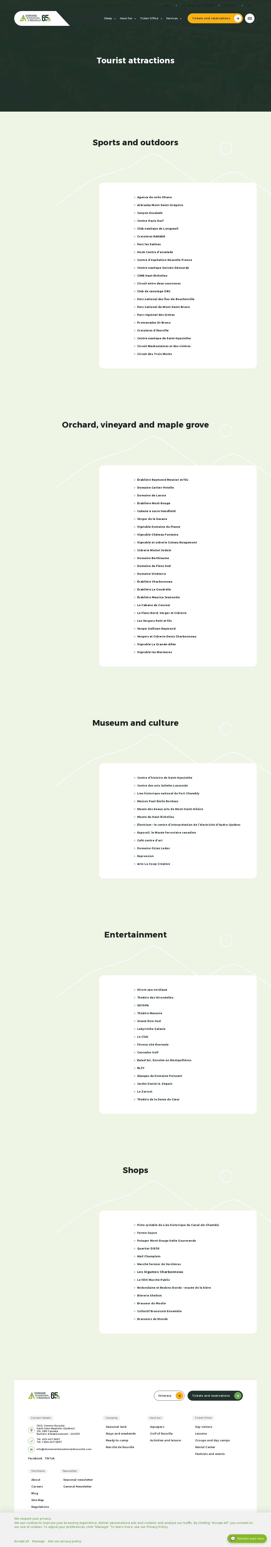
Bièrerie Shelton (149, 1295)
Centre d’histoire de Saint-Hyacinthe (164, 777)
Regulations (40, 1506)
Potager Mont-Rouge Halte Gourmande (166, 1240)
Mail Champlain (149, 1256)
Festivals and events (210, 1454)
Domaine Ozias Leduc (153, 848)
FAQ (168, 5)
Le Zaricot (144, 1091)
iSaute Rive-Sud (149, 1021)
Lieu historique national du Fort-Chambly (168, 793)
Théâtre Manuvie (149, 1013)
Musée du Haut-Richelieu (155, 817)
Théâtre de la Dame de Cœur (158, 1099)
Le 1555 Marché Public (153, 1279)
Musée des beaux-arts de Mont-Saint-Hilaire (170, 809)
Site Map (37, 1500)
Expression (145, 856)
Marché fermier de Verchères (159, 1264)
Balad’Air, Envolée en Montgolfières (164, 1060)
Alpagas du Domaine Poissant (159, 1075)
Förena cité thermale (153, 1044)
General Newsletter (77, 1486)
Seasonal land (116, 1426)
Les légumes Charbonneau (160, 1272)
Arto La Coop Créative (153, 864)
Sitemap (231, 5)
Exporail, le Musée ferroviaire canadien (166, 832)
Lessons (201, 1433)
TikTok (50, 1458)
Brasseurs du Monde (152, 1319)
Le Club (142, 1036)
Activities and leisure (165, 1440)
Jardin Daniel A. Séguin (155, 1083)
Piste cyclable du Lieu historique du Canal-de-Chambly (178, 1225)
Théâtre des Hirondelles (155, 997)
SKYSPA (143, 1005)
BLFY (141, 1068)
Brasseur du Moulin (151, 1303)
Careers (37, 1486)
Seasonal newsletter (78, 1479)
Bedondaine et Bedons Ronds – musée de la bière (174, 1287)
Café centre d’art (150, 840)
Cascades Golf (148, 1052)
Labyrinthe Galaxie (151, 1028)
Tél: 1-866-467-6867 (49, 1442)
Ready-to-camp (117, 1440)
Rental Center (205, 1447)
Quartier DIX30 (148, 1248)
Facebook (35, 1458)
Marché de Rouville (120, 1447)
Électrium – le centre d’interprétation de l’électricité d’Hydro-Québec (189, 824)
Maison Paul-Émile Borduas (157, 801)
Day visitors (203, 1426)
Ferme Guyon (147, 1232)
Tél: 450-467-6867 (48, 1439)
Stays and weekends (121, 1433)
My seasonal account (198, 5)
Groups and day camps (212, 1440)
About (35, 1479)
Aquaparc (157, 1426)
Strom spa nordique (152, 989)
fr (250, 5)
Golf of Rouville (161, 1433)
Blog (34, 1493)
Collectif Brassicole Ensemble (159, 1311)
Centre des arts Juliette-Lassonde (162, 785)
